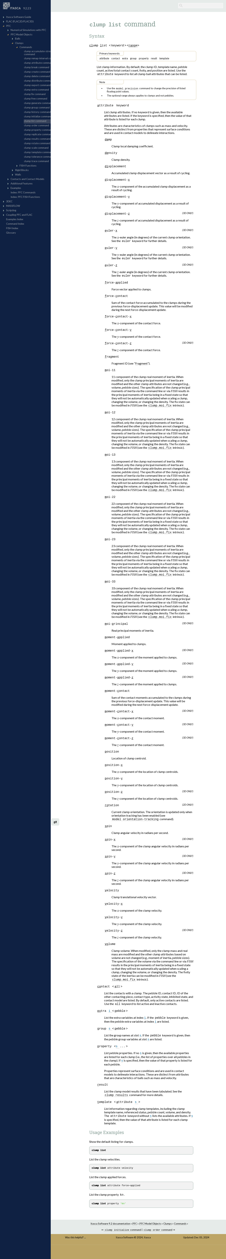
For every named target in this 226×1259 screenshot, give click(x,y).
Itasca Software (132, 1251)
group (140, 58)
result (161, 58)
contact (122, 58)
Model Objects (157, 1237)
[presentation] (125, 188)
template (171, 58)
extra (132, 58)
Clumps (175, 1237)
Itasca (154, 1251)
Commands (187, 1237)
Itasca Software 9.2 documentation (117, 1237)
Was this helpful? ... (88, 1251)
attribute (111, 58)
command (129, 1244)
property (151, 58)
